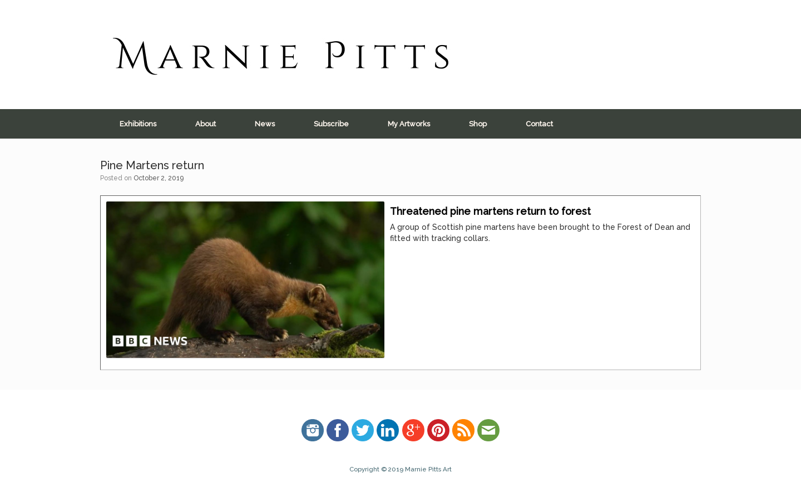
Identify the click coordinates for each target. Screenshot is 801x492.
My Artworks (409, 124)
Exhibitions (138, 124)
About (205, 124)
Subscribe (331, 124)
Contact (539, 124)
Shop (478, 124)
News (265, 124)
